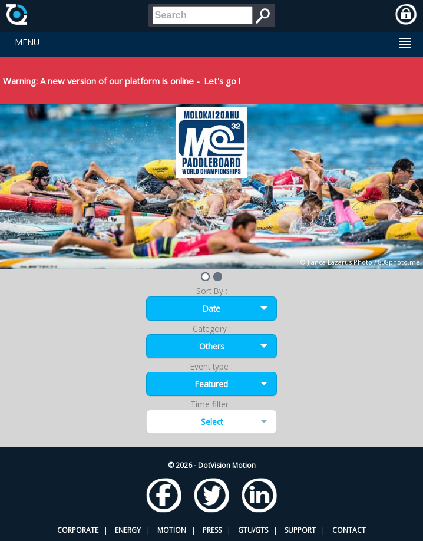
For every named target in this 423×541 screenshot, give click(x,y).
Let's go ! (222, 81)
